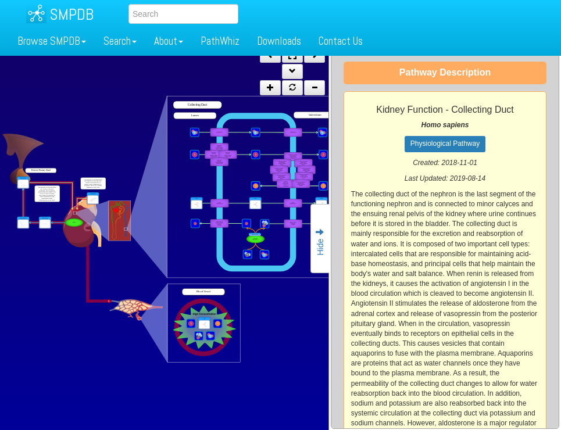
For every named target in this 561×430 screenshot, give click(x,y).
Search (120, 41)
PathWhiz (220, 41)
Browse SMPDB (51, 41)
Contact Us (341, 41)
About (168, 41)
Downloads (279, 41)
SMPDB (71, 14)
